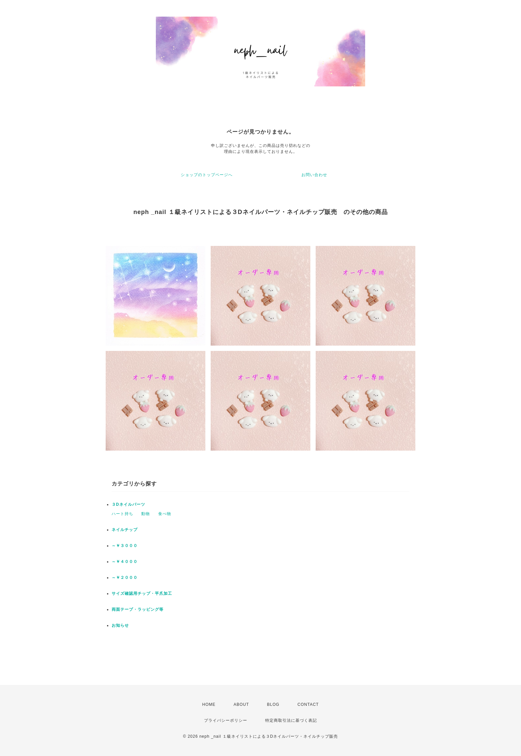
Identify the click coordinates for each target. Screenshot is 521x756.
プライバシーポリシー (225, 720)
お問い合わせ (314, 174)
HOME (209, 704)
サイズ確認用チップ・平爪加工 (142, 593)
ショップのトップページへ (207, 174)
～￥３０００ (125, 545)
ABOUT (241, 704)
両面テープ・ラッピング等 (137, 609)
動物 (145, 513)
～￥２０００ (125, 577)
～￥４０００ (125, 561)
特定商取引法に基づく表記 (291, 720)
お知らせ (120, 625)
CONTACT (308, 704)
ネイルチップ (125, 529)
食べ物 (164, 513)
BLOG (273, 704)
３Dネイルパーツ (128, 504)
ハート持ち (122, 513)
